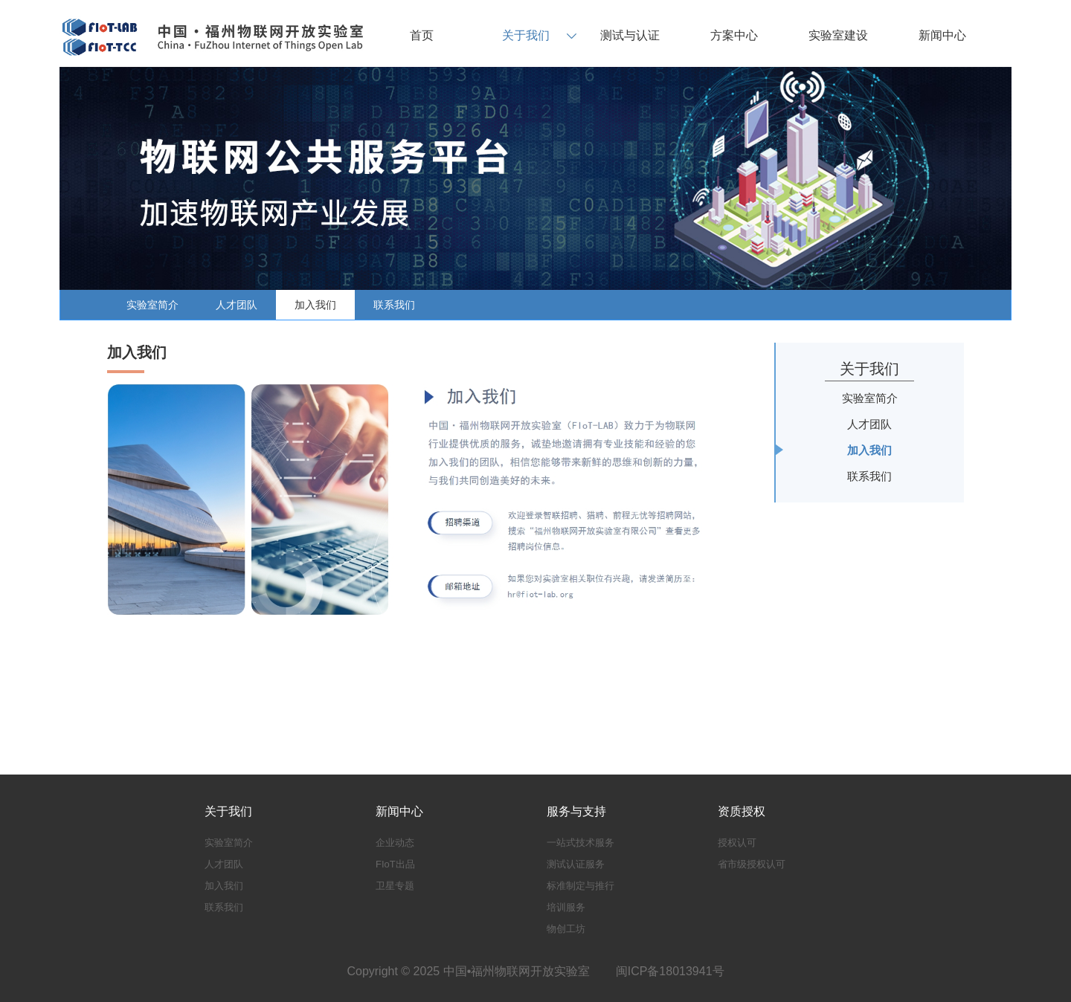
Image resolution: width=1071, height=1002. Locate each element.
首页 (422, 35)
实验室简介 (152, 305)
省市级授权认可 (751, 864)
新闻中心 (942, 35)
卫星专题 (395, 885)
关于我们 (526, 35)
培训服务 (566, 907)
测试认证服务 (576, 864)
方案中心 (734, 35)
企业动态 (395, 842)
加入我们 (315, 305)
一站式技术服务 (580, 842)
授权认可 (737, 842)
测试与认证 (630, 35)
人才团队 (236, 305)
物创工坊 (566, 928)
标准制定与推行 (580, 885)
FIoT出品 (395, 864)
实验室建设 (838, 35)
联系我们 (394, 305)
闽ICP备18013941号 (670, 971)
